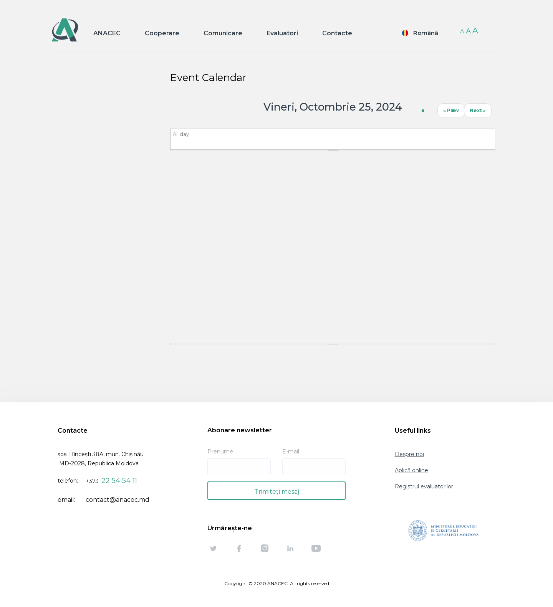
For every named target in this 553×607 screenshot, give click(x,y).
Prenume (220, 451)
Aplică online (411, 470)
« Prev (451, 110)
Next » (478, 110)
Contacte (337, 33)
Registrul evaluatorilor (424, 486)
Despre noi (409, 454)
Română (425, 32)
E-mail (290, 451)
